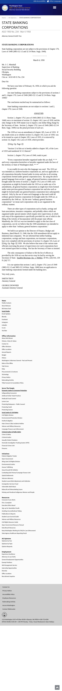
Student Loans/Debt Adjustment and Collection (16, 481)
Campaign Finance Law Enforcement (13, 429)
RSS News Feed (6, 308)
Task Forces (5, 366)
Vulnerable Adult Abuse (9, 486)
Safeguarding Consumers (9, 393)
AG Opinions (13, 18)
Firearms (4, 448)
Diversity (4, 571)
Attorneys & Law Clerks (9, 557)
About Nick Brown (7, 338)
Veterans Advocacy (7, 478)
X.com (4, 328)
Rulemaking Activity (8, 380)
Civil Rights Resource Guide (10, 522)
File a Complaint (6, 503)
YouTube (4, 330)
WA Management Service (9, 565)
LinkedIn (4, 325)
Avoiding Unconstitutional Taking (11, 511)
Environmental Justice (8, 464)
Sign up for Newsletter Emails (10, 508)
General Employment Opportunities (12, 559)
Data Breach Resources (9, 528)
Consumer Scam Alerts (8, 500)
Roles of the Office (7, 363)
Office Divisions (6, 346)
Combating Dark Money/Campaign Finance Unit (16, 473)
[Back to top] (57, 687)
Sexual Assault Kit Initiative (10, 470)
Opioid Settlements (7, 475)
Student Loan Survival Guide (10, 516)
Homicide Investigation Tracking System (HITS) (15, 443)
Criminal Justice (6, 437)
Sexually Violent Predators (10, 440)
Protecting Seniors (7, 410)
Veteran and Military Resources (11, 426)
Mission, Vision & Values (9, 341)
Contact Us (5, 344)
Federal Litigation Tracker (9, 456)
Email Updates (6, 314)
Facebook (5, 319)
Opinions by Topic (7, 544)
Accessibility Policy (8, 594)
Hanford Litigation (7, 421)
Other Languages (54, 1)
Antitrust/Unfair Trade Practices (11, 396)
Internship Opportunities (9, 568)
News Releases (6, 306)
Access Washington (8, 605)
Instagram (5, 322)
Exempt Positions (7, 562)
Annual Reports (6, 352)
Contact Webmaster (8, 609)
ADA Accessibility (39, 1)
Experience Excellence (8, 554)
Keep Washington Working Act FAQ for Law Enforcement (19, 530)
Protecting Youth (7, 407)
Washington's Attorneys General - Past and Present (17, 360)
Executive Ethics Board (8, 505)
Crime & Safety (6, 434)
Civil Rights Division (7, 415)
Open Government (7, 459)
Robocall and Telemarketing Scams (12, 489)
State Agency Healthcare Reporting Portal (14, 533)
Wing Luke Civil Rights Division (11, 461)
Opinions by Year (7, 541)
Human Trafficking (7, 467)
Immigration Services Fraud (10, 484)
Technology (5, 374)
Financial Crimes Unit (8, 445)
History (4, 358)
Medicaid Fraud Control (9, 398)
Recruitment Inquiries (8, 576)
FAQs (3, 369)
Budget (4, 355)
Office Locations (6, 349)
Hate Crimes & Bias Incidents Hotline (13, 423)
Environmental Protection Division (12, 418)
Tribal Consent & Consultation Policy (13, 383)
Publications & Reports (8, 514)
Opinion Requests (7, 546)
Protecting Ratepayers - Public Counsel (13, 404)
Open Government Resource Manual (13, 525)
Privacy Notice (6, 377)
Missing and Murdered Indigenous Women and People (18, 492)
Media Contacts (6, 303)
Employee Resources (9, 598)
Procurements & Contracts (10, 372)
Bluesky (4, 317)
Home (4, 18)
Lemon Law (5, 401)
